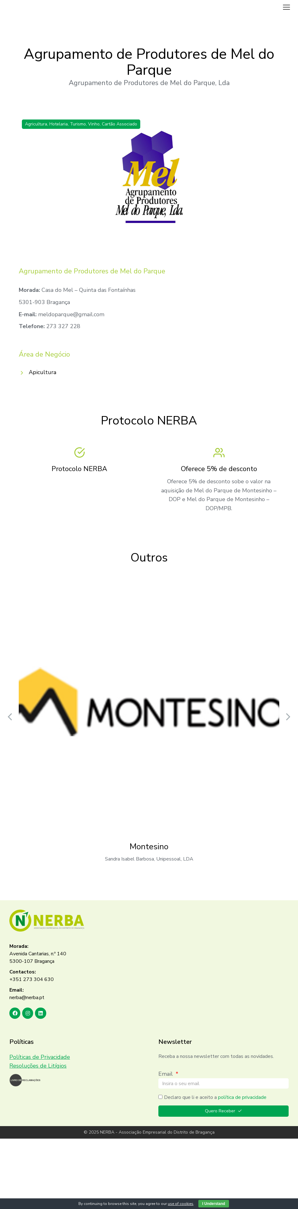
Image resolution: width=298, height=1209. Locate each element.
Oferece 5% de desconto (219, 469)
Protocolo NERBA (79, 469)
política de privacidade (242, 1097)
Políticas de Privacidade (39, 1057)
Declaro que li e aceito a (215, 1097)
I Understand (213, 1203)
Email (166, 1074)
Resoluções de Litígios (38, 1065)
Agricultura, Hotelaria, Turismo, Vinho (62, 124)
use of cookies (180, 1203)
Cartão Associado (119, 124)
